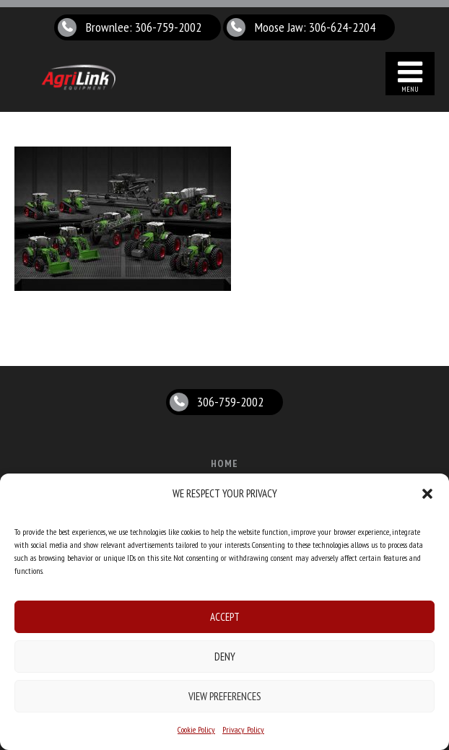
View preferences (224, 696)
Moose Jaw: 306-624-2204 (315, 27)
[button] (427, 494)
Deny (224, 656)
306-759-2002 (230, 401)
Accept (225, 617)
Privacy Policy (243, 729)
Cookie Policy (196, 729)
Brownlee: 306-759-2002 (143, 27)
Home (224, 463)
